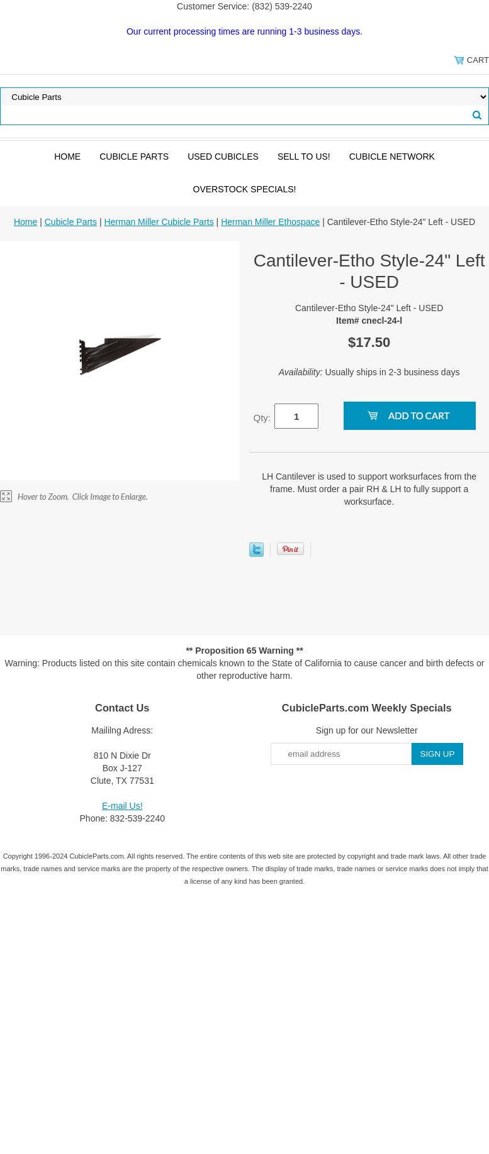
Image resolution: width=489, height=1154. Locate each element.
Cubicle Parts (134, 156)
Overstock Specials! (244, 189)
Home (67, 156)
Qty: (262, 417)
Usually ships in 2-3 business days (369, 372)
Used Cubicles (223, 156)
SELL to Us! (304, 156)
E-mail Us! (122, 806)
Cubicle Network (392, 156)
